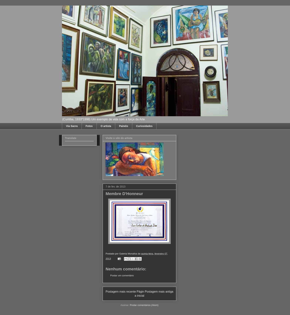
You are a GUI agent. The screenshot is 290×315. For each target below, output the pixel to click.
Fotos (89, 126)
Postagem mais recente (121, 291)
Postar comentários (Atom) (144, 305)
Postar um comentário (122, 275)
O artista (106, 126)
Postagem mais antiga (159, 291)
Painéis (123, 126)
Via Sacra (72, 126)
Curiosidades (144, 126)
